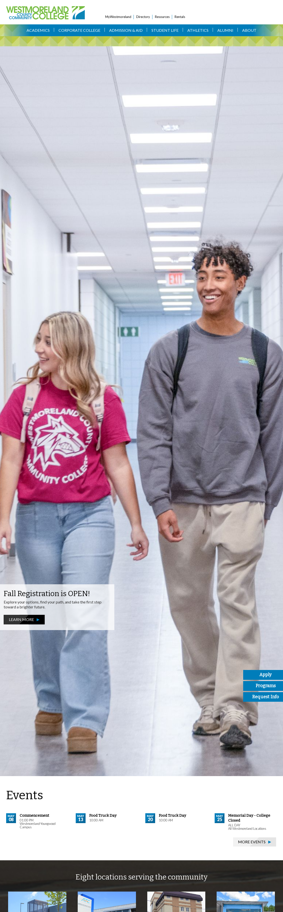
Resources (162, 17)
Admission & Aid (126, 30)
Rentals (180, 17)
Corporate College (79, 30)
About (249, 30)
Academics (38, 30)
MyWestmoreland (118, 17)
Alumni (225, 30)
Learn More (21, 619)
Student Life (165, 30)
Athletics (198, 30)
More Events (252, 841)
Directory (143, 17)
